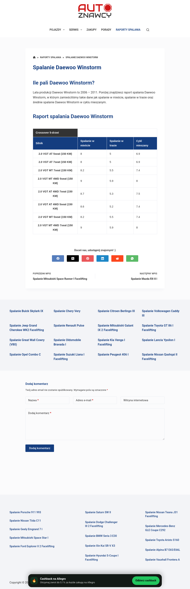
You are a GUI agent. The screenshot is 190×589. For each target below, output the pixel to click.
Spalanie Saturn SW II (98, 512)
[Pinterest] (88, 258)
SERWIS (76, 29)
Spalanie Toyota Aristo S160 (162, 540)
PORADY (106, 29)
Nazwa (33, 400)
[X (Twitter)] (73, 258)
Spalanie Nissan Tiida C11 (25, 520)
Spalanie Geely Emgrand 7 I (25, 529)
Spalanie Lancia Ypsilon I (158, 340)
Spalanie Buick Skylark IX (26, 311)
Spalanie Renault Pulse (69, 325)
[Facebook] (58, 258)
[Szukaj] (147, 29)
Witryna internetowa (135, 400)
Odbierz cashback (145, 580)
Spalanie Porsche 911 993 (25, 512)
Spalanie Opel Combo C (25, 354)
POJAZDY (58, 29)
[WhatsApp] (132, 258)
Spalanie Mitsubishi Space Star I (28, 537)
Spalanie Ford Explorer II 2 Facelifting (31, 546)
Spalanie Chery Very (67, 311)
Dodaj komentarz (39, 413)
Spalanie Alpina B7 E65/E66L (162, 549)
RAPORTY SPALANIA (128, 29)
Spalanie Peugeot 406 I (113, 354)
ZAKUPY (92, 29)
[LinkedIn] (102, 258)
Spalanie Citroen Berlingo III (116, 311)
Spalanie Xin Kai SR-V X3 (100, 545)
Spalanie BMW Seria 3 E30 (101, 536)
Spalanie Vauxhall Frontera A (162, 559)
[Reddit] (117, 258)
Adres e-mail (84, 400)
